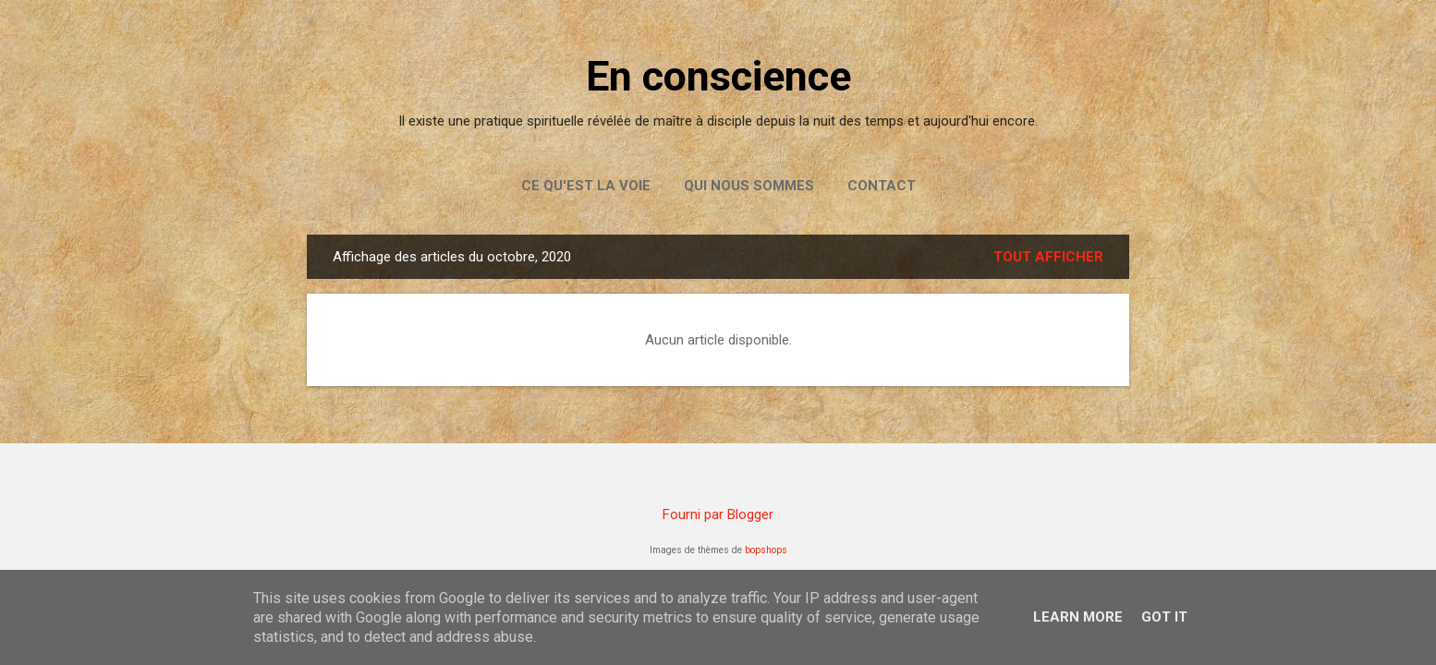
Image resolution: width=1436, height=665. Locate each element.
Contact (881, 185)
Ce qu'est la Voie (586, 185)
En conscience (718, 76)
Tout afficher (1048, 256)
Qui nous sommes (749, 185)
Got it (1164, 617)
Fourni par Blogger (718, 514)
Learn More (1078, 617)
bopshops (766, 550)
